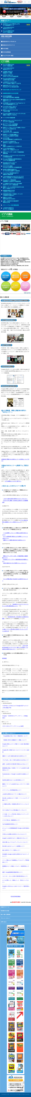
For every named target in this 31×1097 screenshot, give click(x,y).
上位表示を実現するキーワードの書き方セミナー (14, 794)
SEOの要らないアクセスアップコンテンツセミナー (15, 842)
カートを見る (4, 5)
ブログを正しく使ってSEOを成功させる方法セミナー (15, 760)
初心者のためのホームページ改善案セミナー (13, 846)
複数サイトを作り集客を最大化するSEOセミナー (14, 756)
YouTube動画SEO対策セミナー (10, 824)
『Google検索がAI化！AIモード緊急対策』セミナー (15, 736)
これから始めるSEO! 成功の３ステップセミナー (15, 498)
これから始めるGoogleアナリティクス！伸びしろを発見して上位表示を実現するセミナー (15, 647)
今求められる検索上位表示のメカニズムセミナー (14, 834)
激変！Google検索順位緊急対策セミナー (12, 872)
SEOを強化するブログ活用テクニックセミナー (15, 563)
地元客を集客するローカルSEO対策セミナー (13, 780)
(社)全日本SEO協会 (16, 896)
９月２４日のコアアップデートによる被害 (13, 726)
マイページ (10, 5)
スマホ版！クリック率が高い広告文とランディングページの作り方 (15, 629)
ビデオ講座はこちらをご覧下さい (13, 481)
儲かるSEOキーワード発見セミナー (11, 850)
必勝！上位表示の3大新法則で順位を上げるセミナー (15, 764)
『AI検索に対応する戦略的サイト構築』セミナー (14, 740)
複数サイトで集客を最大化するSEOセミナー (14, 540)
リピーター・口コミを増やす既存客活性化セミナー (15, 876)
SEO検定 (4, 658)
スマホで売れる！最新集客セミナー (11, 820)
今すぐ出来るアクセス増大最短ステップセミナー (14, 810)
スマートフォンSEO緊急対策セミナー (11, 790)
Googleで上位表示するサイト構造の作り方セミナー (15, 838)
